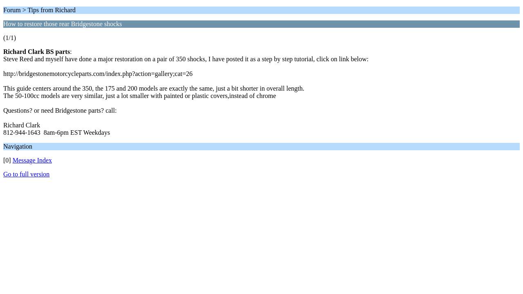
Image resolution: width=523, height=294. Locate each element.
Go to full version (26, 174)
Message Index (32, 160)
